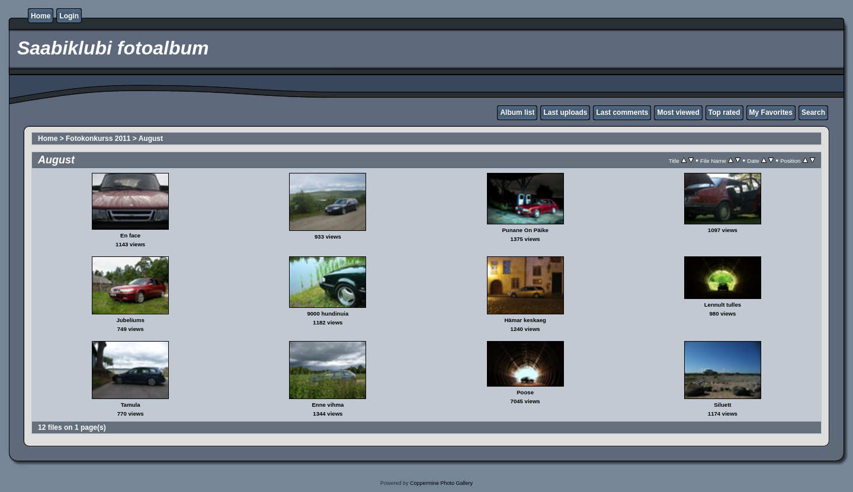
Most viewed (678, 112)
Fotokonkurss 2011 (98, 138)
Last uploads (565, 112)
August (151, 138)
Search (813, 112)
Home (40, 16)
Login (69, 16)
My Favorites (771, 112)
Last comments (622, 112)
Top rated (724, 112)
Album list (517, 112)
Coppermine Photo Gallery (441, 483)
